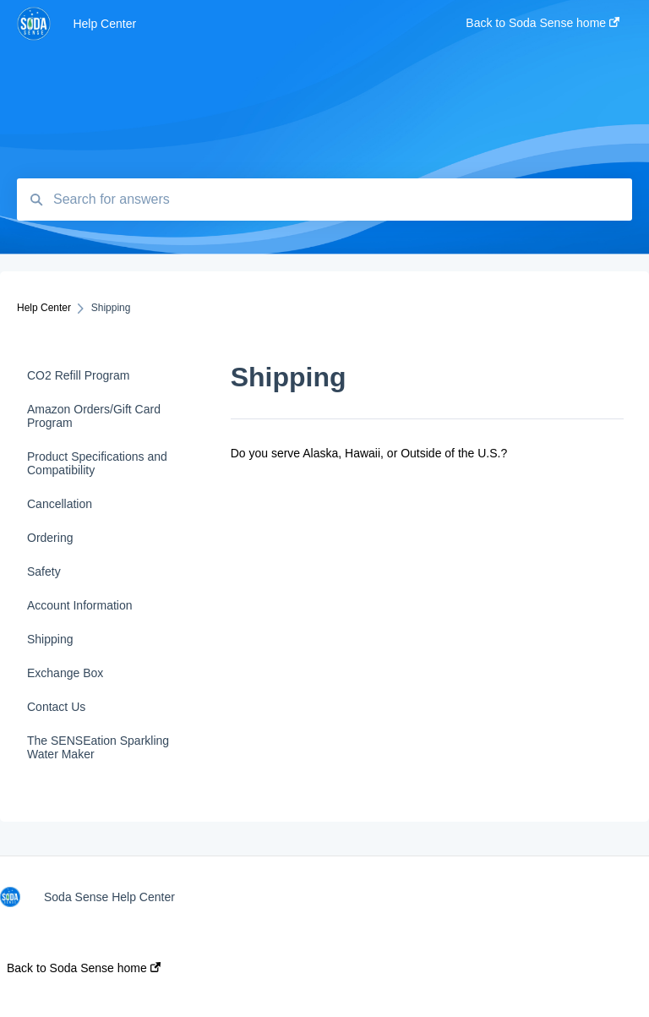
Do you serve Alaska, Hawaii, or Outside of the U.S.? (369, 453)
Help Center (104, 23)
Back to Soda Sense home (84, 968)
